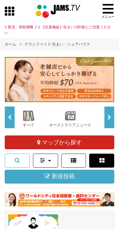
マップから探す (59, 142)
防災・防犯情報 (19, 27)
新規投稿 (59, 176)
